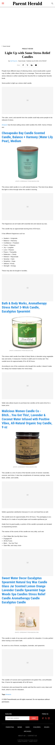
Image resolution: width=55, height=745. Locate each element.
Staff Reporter (14, 61)
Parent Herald (6, 46)
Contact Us (32, 735)
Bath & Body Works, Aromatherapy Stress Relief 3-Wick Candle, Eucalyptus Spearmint (24, 307)
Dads (28, 727)
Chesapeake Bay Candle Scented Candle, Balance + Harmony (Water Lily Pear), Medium (27, 137)
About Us (21, 735)
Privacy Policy (33, 741)
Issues (46, 727)
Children (36, 727)
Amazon (4, 125)
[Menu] (3, 3)
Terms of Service (22, 741)
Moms (20, 727)
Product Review (27, 49)
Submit (34, 718)
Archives (27, 731)
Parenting (10, 727)
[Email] (36, 65)
